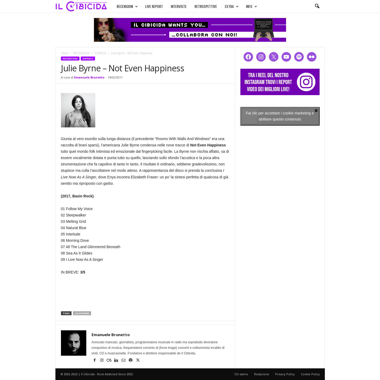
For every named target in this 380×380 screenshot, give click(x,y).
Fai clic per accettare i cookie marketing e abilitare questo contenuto (280, 116)
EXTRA (227, 6)
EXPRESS (100, 53)
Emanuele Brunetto (89, 77)
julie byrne (82, 313)
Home (64, 53)
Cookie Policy (310, 374)
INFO (246, 6)
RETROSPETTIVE (200, 5)
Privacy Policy (285, 374)
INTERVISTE (174, 5)
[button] (317, 6)
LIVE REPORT (149, 5)
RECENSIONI (122, 6)
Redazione (261, 374)
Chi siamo (241, 374)
